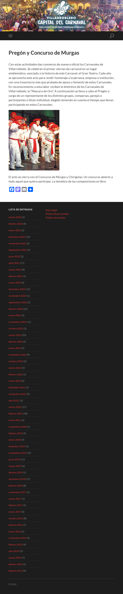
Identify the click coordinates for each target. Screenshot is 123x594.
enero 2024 (15, 315)
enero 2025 (15, 282)
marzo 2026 (15, 217)
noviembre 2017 (17, 492)
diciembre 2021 (17, 387)
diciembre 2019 (17, 446)
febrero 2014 (16, 564)
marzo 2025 (15, 269)
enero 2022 (15, 380)
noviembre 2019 (17, 452)
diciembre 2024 (17, 289)
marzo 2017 (15, 498)
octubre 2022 (16, 361)
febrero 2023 (16, 341)
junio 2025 (14, 256)
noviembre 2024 (17, 295)
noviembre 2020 (17, 426)
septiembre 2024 (18, 302)
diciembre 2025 (17, 236)
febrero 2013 (16, 570)
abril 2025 (14, 262)
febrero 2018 (16, 485)
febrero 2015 (16, 544)
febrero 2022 (16, 374)
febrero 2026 (16, 223)
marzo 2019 (15, 465)
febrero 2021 (16, 413)
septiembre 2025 (18, 249)
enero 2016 (15, 531)
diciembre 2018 (17, 478)
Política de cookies (55, 217)
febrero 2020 (16, 433)
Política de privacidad (57, 213)
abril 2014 (14, 551)
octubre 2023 (16, 328)
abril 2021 (14, 400)
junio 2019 (14, 459)
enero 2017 (15, 511)
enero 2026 (15, 230)
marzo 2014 (15, 557)
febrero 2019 (16, 472)
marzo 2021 (15, 406)
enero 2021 (15, 420)
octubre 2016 (16, 518)
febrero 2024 (16, 308)
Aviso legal (51, 209)
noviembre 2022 (17, 354)
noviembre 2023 (17, 321)
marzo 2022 (15, 367)
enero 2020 (15, 439)
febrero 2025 (16, 276)
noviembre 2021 (17, 393)
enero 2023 (15, 347)
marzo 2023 (15, 334)
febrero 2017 (16, 505)
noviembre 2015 (17, 537)
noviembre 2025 (17, 243)
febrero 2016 (16, 524)
